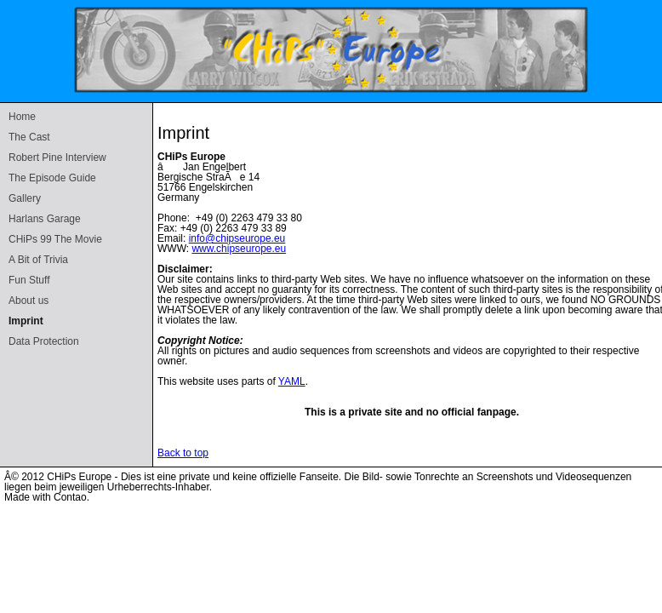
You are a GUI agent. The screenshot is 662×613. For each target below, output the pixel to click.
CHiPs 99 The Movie (55, 239)
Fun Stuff (29, 280)
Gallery (25, 198)
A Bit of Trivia (38, 260)
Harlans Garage (45, 219)
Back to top (182, 453)
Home (22, 117)
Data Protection (44, 341)
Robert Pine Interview (57, 157)
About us (29, 300)
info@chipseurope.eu (237, 238)
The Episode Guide (52, 178)
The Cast (29, 137)
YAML (291, 381)
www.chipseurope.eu (238, 249)
